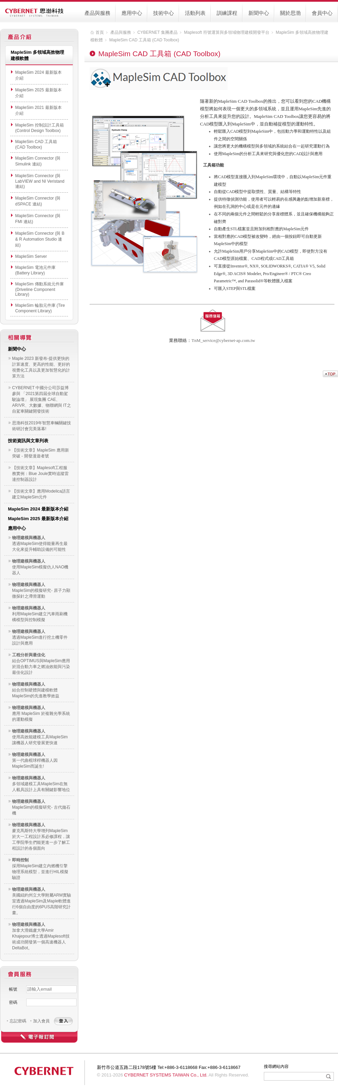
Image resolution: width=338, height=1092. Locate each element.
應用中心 (131, 13)
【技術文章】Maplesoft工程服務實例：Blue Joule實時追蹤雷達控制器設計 (40, 473)
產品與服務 (97, 13)
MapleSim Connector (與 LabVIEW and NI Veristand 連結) (39, 181)
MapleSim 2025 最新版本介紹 (38, 518)
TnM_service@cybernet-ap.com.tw (223, 340)
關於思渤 (290, 13)
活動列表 (195, 13)
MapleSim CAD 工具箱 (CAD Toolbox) (144, 40)
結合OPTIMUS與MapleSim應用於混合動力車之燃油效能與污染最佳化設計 (41, 666)
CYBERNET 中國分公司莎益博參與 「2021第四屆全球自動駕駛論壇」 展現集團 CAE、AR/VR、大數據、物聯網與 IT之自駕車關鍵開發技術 (41, 399)
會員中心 (322, 13)
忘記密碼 (18, 1021)
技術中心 (163, 13)
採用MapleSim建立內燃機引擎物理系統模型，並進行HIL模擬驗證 (40, 871)
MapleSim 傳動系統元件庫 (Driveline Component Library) (39, 289)
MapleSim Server (31, 256)
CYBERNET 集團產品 (157, 32)
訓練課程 (227, 13)
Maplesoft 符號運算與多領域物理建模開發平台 (226, 32)
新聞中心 (258, 13)
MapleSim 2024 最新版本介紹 (38, 509)
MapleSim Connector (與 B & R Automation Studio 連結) (39, 239)
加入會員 (41, 1021)
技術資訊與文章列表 (28, 440)
